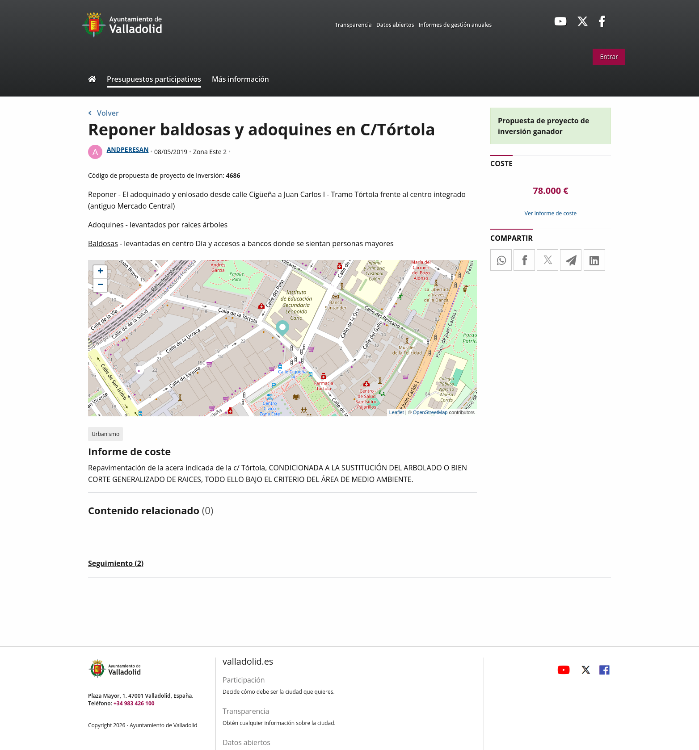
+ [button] (100, 272)
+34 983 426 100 (134, 703)
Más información (240, 79)
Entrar (609, 56)
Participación (244, 680)
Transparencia (353, 25)
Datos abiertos (395, 25)
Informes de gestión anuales (455, 25)
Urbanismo (105, 434)
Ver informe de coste (551, 213)
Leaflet (396, 412)
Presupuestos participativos (154, 79)
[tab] (115, 565)
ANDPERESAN (128, 149)
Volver (103, 113)
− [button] (100, 285)
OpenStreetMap (430, 412)
